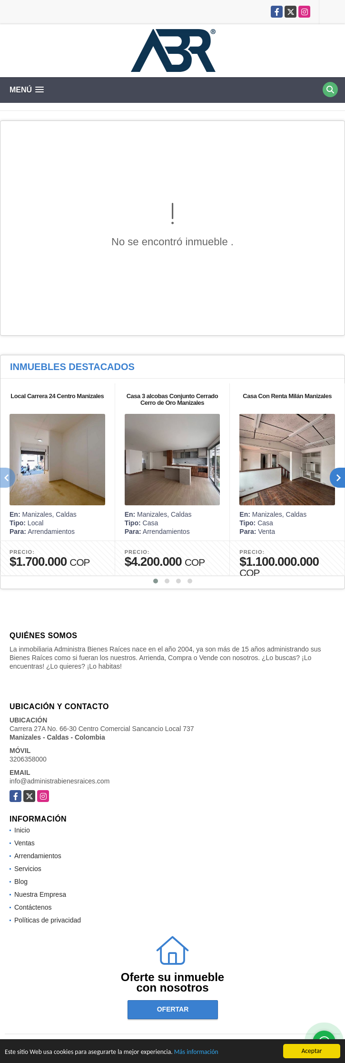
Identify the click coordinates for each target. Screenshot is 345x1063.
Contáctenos (33, 907)
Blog (21, 881)
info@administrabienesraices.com (59, 781)
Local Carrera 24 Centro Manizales (57, 396)
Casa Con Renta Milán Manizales (287, 396)
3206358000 (28, 759)
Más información (196, 1053)
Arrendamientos (37, 856)
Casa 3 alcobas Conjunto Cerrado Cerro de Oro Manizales (172, 399)
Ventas (24, 843)
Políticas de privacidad (47, 920)
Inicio (22, 830)
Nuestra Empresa (40, 894)
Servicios (27, 868)
